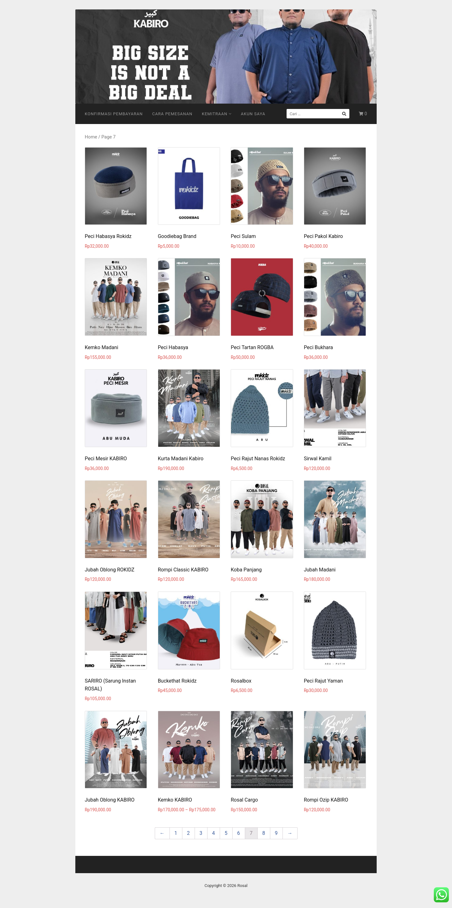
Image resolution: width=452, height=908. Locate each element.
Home (91, 137)
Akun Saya (253, 113)
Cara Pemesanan (172, 113)
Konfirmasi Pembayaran (114, 113)
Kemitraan (216, 113)
